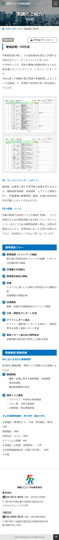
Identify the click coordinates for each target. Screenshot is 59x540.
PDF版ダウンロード (42, 40)
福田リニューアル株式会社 (15, 3)
